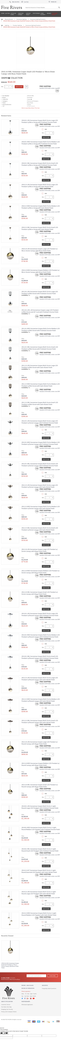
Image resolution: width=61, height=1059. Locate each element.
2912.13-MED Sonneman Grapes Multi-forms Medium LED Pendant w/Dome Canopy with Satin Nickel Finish (41, 507)
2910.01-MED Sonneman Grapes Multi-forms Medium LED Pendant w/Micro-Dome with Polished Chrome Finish (41, 143)
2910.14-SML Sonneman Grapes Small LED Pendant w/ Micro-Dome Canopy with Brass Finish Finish (10, 965)
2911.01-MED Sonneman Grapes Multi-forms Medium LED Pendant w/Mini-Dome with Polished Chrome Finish (41, 329)
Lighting (7, 13)
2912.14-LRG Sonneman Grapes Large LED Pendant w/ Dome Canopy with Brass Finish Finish (40, 550)
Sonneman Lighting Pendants (38, 19)
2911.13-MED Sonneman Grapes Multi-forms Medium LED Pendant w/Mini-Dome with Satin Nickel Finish (41, 385)
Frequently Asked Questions (49, 988)
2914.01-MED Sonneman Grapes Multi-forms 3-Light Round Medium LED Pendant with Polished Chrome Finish (41, 828)
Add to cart (19, 86)
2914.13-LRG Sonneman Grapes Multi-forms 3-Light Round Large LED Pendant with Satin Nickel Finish (39, 893)
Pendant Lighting (17, 25)
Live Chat (24, 2)
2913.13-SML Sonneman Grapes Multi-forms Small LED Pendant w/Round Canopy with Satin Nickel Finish (40, 721)
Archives (45, 985)
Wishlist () (52, 1)
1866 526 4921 (14, 2)
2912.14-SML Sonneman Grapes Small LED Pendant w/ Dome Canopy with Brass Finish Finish (40, 593)
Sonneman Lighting (22, 19)
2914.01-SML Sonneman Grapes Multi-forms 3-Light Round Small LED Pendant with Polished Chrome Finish (40, 850)
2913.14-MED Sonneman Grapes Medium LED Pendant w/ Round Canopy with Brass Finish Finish (41, 764)
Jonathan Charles (20, 14)
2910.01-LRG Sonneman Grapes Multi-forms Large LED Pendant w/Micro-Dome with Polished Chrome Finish (40, 121)
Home (2, 13)
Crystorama (36, 13)
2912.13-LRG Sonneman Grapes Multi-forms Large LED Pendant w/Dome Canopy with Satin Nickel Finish (40, 486)
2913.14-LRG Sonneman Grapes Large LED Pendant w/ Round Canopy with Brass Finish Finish (40, 743)
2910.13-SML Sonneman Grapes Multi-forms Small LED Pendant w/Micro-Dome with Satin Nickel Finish (40, 228)
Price (23, 129)
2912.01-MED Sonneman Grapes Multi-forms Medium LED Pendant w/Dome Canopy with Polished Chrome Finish (41, 443)
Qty (2, 86)
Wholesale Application (27, 1004)
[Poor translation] (5, 1033)
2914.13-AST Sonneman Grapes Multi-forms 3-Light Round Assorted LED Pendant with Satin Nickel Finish (39, 871)
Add (46, 129)
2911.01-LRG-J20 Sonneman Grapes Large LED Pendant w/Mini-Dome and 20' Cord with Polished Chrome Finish (40, 311)
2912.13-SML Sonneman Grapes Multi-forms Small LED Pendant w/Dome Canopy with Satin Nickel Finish (40, 529)
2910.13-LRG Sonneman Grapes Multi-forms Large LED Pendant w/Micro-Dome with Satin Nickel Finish (40, 185)
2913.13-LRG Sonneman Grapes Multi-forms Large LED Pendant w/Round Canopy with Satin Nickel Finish (40, 679)
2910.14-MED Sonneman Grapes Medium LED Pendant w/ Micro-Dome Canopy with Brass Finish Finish (41, 271)
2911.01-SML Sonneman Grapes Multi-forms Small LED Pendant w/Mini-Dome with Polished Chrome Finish (40, 348)
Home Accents (43, 14)
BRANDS (49, 13)
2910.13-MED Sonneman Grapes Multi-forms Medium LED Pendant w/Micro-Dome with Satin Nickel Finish (41, 207)
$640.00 (11, 82)
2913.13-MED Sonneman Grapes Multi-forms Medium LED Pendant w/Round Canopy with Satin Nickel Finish (41, 700)
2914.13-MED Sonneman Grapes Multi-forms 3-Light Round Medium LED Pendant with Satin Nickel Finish (39, 914)
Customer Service (54, 14)
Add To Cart (46, 137)
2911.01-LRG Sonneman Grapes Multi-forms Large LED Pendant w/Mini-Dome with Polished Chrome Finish (40, 292)
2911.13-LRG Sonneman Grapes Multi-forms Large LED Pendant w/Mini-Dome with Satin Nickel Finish (40, 366)
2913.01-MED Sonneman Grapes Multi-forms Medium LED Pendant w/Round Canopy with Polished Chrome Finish (41, 636)
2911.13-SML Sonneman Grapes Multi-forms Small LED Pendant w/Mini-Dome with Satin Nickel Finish (40, 403)
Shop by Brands (9, 19)
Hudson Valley (28, 14)
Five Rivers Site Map (6, 1007)
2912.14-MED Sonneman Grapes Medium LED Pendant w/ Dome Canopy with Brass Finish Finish (41, 572)
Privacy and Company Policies (9, 1011)
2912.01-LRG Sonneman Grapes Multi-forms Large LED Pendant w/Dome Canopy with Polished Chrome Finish (40, 422)
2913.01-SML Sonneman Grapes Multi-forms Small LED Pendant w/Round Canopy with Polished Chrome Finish (40, 657)
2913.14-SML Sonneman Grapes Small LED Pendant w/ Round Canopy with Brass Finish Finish (40, 786)
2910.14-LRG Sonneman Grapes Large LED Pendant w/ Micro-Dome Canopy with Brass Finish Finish (40, 250)
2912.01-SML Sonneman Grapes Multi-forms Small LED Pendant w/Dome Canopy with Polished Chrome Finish (40, 465)
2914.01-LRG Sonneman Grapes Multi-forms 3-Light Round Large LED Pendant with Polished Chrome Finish (40, 807)
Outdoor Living (13, 14)
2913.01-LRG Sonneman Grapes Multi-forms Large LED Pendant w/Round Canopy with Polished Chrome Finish (40, 614)
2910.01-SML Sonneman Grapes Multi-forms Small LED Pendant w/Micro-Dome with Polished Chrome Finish (40, 164)
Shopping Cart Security (7, 1009)
